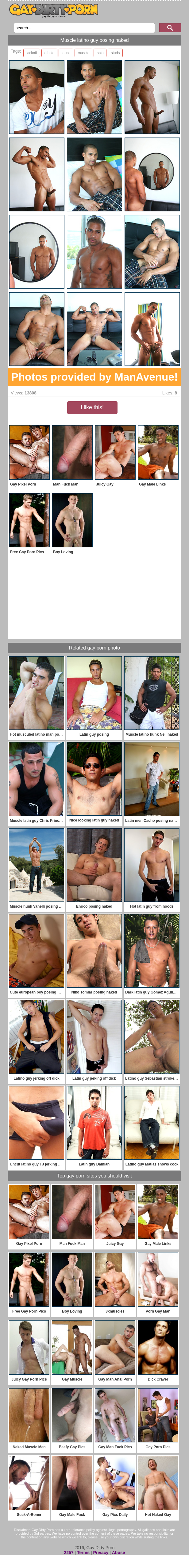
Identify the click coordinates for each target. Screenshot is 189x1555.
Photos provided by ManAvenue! (94, 377)
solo (100, 53)
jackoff (31, 53)
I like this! (92, 407)
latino (66, 53)
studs (115, 53)
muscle (83, 53)
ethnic (49, 53)
